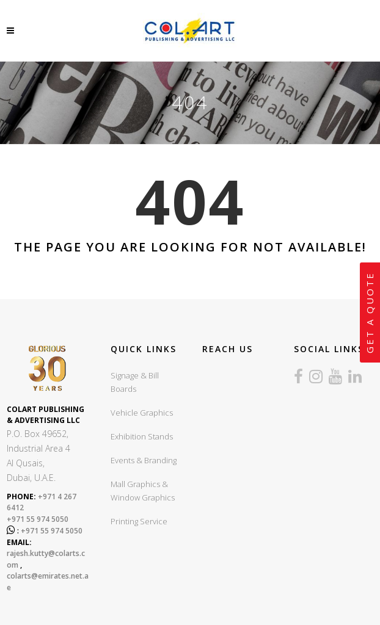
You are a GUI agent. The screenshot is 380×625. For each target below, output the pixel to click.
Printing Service (139, 521)
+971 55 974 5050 (37, 519)
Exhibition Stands (142, 436)
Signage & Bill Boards (135, 382)
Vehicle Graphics (142, 412)
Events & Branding (144, 460)
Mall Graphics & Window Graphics (143, 491)
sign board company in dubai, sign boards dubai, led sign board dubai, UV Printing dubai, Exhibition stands (240, 439)
